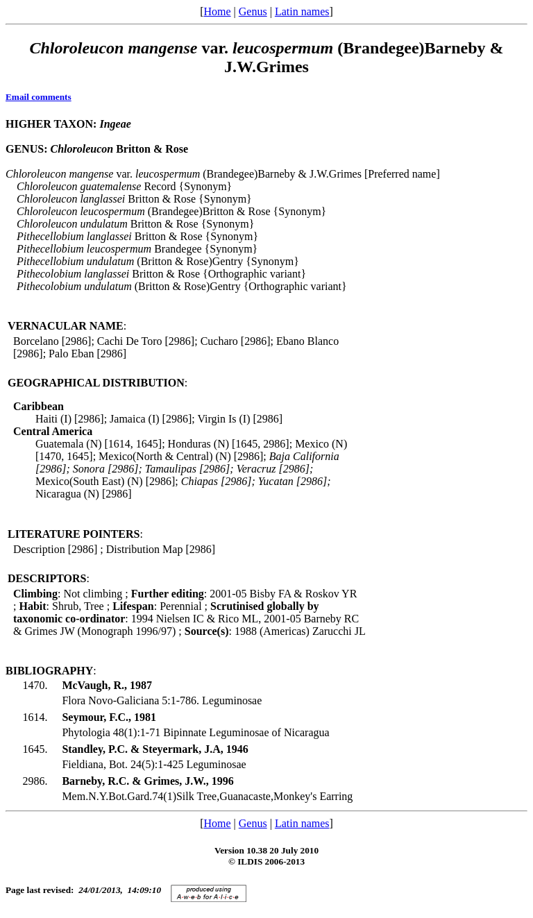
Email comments (38, 97)
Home (216, 11)
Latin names (302, 11)
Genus (253, 11)
